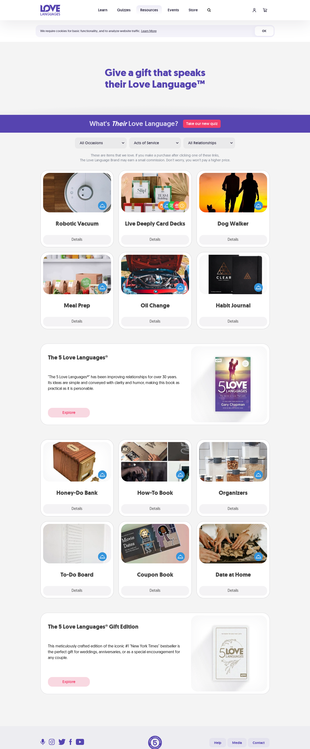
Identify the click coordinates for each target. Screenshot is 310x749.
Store (193, 10)
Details (77, 240)
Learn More (149, 31)
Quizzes (124, 10)
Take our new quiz (202, 123)
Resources (149, 10)
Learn (102, 10)
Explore (68, 412)
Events (173, 10)
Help (217, 743)
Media (237, 743)
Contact (259, 743)
